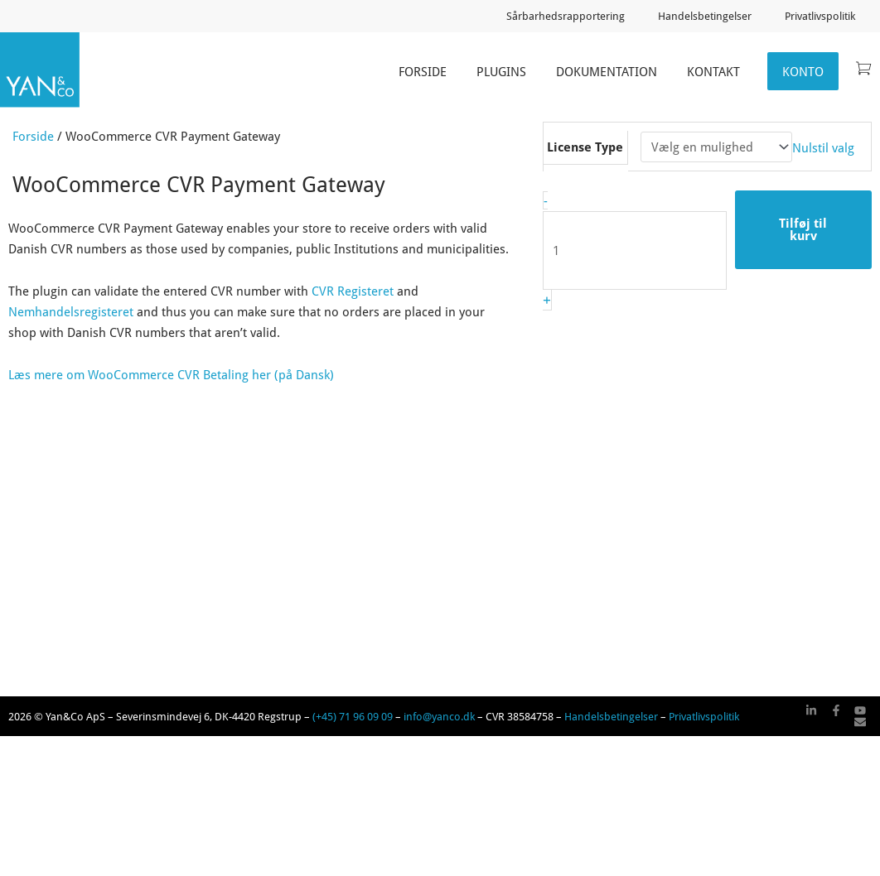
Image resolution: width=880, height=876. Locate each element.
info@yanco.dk (439, 716)
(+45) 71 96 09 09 (352, 716)
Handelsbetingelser (705, 15)
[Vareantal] (635, 250)
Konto (803, 71)
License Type (585, 146)
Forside (423, 71)
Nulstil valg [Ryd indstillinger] (823, 146)
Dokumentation (606, 71)
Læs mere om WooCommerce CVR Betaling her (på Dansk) (171, 374)
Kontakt (713, 71)
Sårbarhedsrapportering (565, 15)
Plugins (501, 71)
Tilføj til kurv (803, 228)
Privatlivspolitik (820, 15)
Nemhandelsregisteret (70, 311)
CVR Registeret (353, 290)
